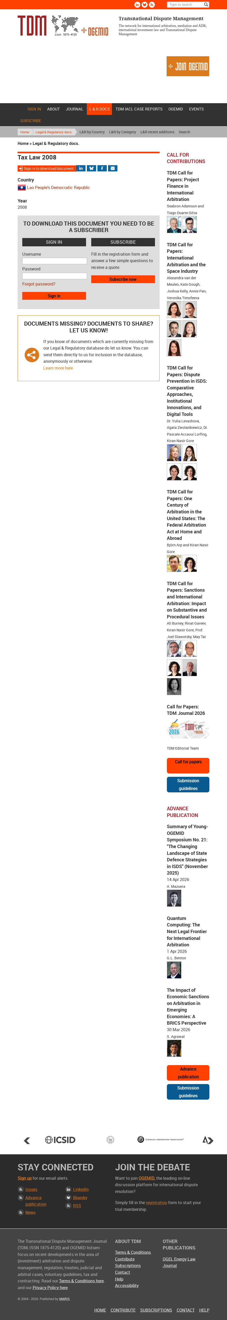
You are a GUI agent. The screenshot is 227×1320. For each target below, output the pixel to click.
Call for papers (188, 762)
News (30, 1212)
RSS (77, 1206)
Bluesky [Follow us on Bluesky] (144, 5)
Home (21, 109)
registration (156, 1202)
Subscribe (30, 120)
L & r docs (99, 108)
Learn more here (58, 368)
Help (119, 1279)
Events (196, 108)
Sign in (34, 108)
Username (31, 254)
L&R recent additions (157, 131)
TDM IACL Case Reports (139, 108)
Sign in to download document (49, 168)
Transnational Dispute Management (63, 26)
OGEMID (175, 108)
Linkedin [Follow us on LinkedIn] (137, 5)
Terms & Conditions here (81, 1281)
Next (210, 1140)
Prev (27, 1140)
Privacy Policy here (50, 1287)
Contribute (124, 1259)
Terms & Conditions (133, 1252)
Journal (74, 108)
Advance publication (188, 1073)
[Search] (188, 5)
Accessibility (127, 1285)
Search (184, 131)
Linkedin (81, 1189)
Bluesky (80, 1197)
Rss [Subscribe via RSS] (152, 5)
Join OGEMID (188, 66)
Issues (31, 1189)
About (53, 108)
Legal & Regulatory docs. (54, 132)
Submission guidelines (188, 784)
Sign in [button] (54, 296)
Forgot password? (38, 284)
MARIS (64, 1298)
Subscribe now (123, 279)
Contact (122, 1272)
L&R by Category (122, 131)
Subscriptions (128, 1265)
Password (31, 269)
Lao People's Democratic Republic (58, 187)
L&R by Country (92, 131)
